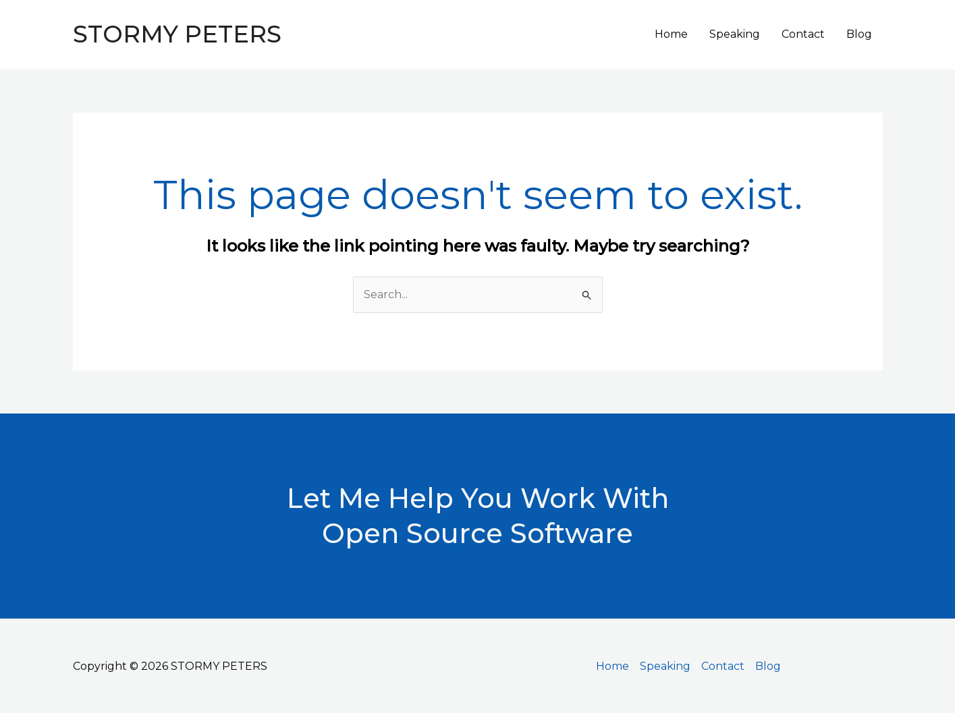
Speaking (734, 34)
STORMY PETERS (177, 34)
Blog (859, 34)
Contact (803, 34)
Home (671, 34)
